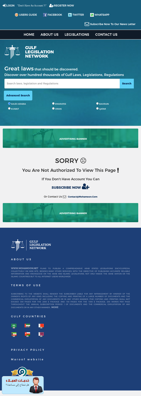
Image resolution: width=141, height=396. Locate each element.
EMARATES (59, 103)
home (29, 34)
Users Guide (26, 15)
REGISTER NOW (64, 5)
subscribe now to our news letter (112, 24)
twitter (76, 15)
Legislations (77, 34)
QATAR (101, 108)
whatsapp (99, 15)
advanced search (18, 95)
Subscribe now (70, 186)
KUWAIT (13, 108)
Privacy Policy (28, 349)
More (54, 307)
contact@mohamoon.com (82, 196)
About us (49, 34)
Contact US (106, 34)
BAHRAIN (102, 103)
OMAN (57, 108)
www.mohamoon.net (24, 268)
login (10, 5)
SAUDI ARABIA (17, 103)
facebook (52, 15)
